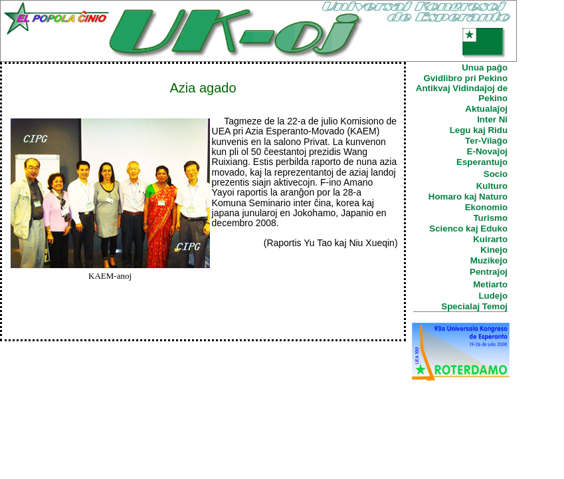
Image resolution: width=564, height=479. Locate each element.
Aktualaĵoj (486, 109)
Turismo (490, 218)
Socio (496, 174)
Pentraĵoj (489, 272)
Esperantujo (482, 162)
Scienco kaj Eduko (468, 229)
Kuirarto (490, 239)
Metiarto (490, 284)
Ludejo (493, 296)
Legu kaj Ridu (479, 130)
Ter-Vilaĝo (486, 141)
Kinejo (494, 250)
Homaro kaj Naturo (468, 197)
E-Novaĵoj (487, 151)
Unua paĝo (485, 68)
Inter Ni (492, 119)
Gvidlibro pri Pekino (465, 78)
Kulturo (492, 186)
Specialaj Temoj (474, 306)
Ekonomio (486, 207)
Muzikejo (489, 260)
